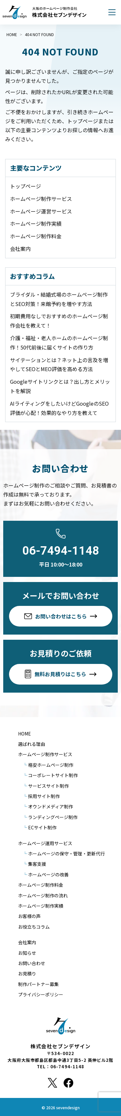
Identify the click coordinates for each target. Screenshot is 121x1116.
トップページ (25, 186)
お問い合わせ (31, 963)
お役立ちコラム (34, 926)
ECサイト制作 (42, 827)
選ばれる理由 (31, 744)
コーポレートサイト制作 (53, 775)
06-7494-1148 (60, 551)
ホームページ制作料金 (36, 236)
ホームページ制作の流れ (43, 895)
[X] (52, 1083)
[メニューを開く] (112, 12)
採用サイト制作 (44, 796)
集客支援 (37, 864)
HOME (24, 733)
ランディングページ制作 (52, 817)
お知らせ (27, 953)
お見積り (27, 973)
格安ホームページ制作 (50, 765)
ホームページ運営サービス (41, 211)
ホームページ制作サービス (41, 198)
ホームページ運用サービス (45, 843)
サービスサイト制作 (48, 786)
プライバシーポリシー (40, 994)
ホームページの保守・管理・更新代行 (66, 853)
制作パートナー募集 (38, 984)
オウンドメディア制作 (50, 806)
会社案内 (20, 248)
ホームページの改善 (48, 874)
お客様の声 (29, 916)
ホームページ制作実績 (36, 223)
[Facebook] (68, 1083)
